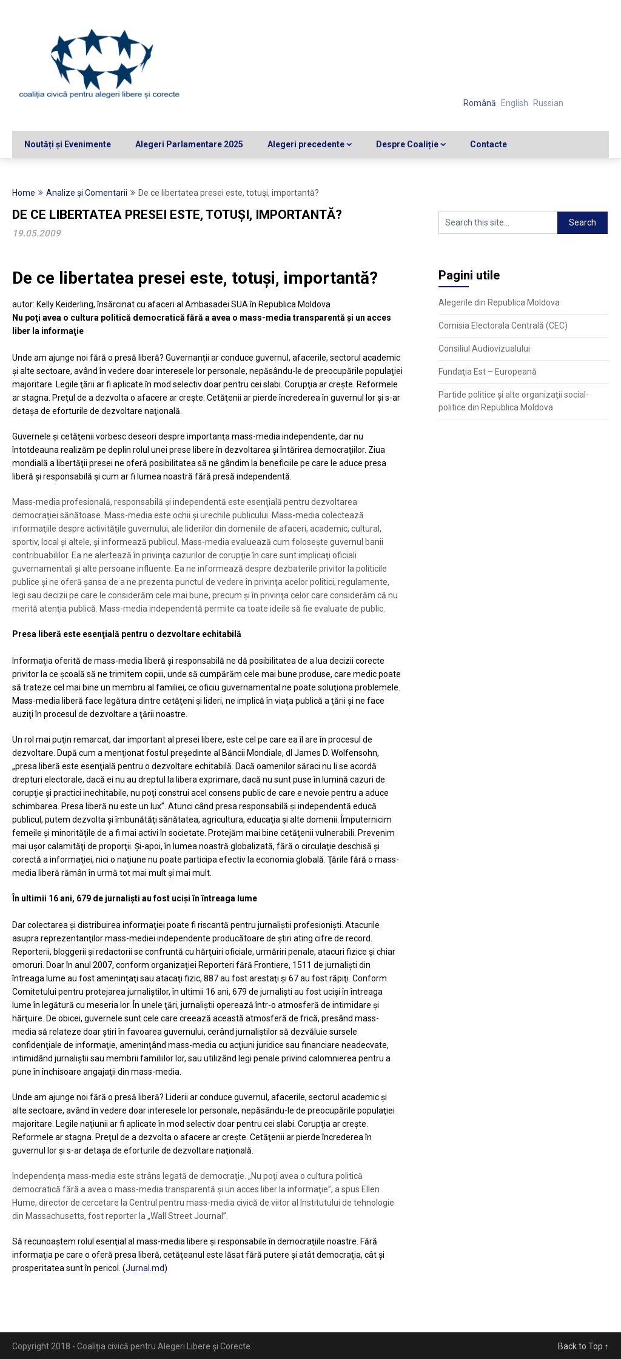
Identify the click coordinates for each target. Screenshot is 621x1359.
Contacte (488, 144)
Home (23, 193)
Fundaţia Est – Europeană (487, 371)
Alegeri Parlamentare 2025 (189, 144)
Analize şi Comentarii (86, 193)
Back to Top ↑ (583, 1346)
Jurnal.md (145, 1268)
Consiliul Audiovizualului (484, 348)
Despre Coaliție (407, 144)
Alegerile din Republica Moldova (499, 302)
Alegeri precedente (305, 144)
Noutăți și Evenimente (67, 144)
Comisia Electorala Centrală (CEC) (503, 325)
